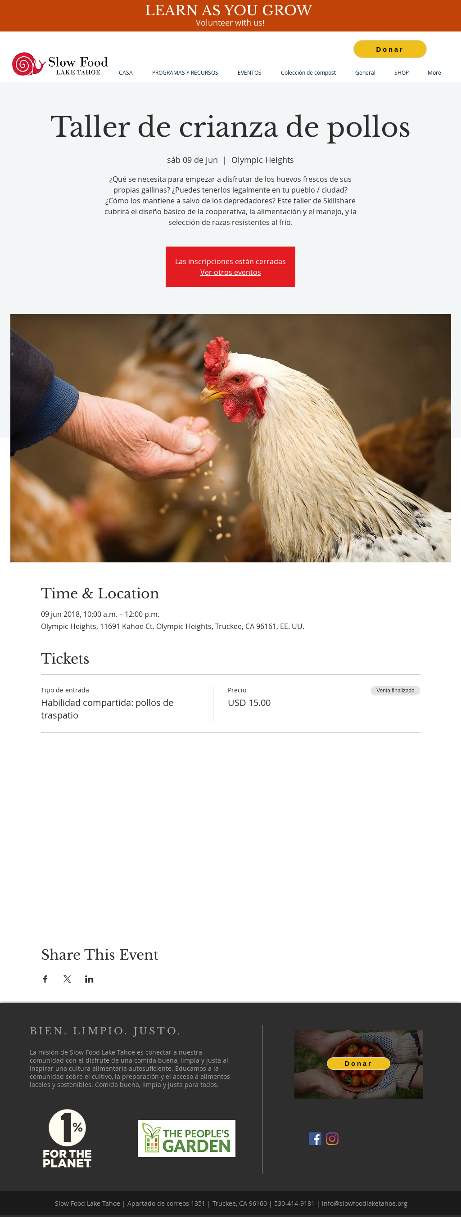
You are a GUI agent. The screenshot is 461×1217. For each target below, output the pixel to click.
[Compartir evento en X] (67, 979)
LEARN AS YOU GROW (230, 10)
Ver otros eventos (230, 272)
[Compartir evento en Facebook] (45, 979)
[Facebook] (315, 1138)
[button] (185, 72)
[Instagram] (332, 1138)
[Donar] (390, 49)
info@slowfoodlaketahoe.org (364, 1203)
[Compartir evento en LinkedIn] (89, 979)
